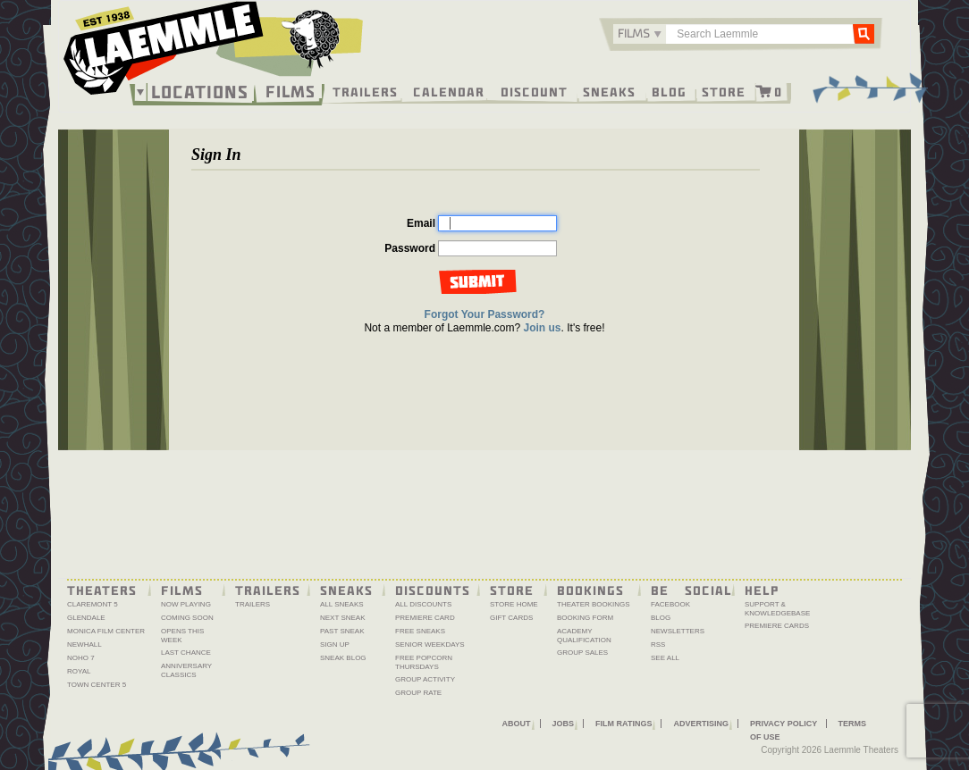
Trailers (365, 91)
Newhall (84, 644)
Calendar (448, 91)
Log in (476, 281)
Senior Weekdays (430, 644)
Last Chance (186, 653)
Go (863, 33)
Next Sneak (343, 618)
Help (762, 589)
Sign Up (335, 644)
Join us (542, 328)
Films (290, 89)
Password (409, 248)
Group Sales (582, 653)
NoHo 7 (81, 658)
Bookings (590, 589)
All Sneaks (342, 604)
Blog (669, 91)
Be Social (691, 589)
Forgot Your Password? (485, 314)
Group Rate (418, 693)
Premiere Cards (777, 626)
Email (421, 223)
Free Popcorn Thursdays (423, 662)
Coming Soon (187, 618)
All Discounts (423, 604)
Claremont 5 (92, 604)
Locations (200, 92)
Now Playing (186, 604)
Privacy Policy (783, 723)
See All (665, 658)
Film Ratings (623, 723)
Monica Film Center (106, 631)
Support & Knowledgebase (777, 608)
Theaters (102, 589)
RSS (658, 644)
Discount (534, 91)
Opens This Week (182, 635)
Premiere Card (425, 618)
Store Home (514, 604)
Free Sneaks (420, 631)
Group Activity (425, 679)
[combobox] (639, 34)
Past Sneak (342, 631)
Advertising (701, 723)
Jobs (563, 723)
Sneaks (609, 91)
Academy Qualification (584, 635)
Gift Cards (511, 618)
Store (724, 91)
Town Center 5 (96, 685)
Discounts (432, 589)
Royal (79, 671)
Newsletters (677, 631)
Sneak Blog (343, 658)
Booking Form (585, 618)
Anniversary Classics (186, 670)
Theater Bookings (593, 604)
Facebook (670, 604)
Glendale (86, 618)
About (516, 723)
